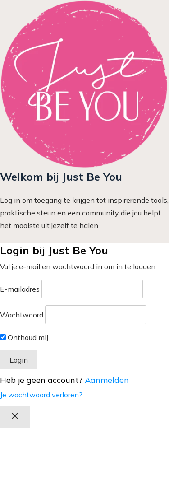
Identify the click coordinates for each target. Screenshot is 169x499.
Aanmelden (107, 380)
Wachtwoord (21, 314)
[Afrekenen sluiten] (15, 417)
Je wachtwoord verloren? (41, 394)
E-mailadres (20, 289)
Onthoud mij (24, 337)
